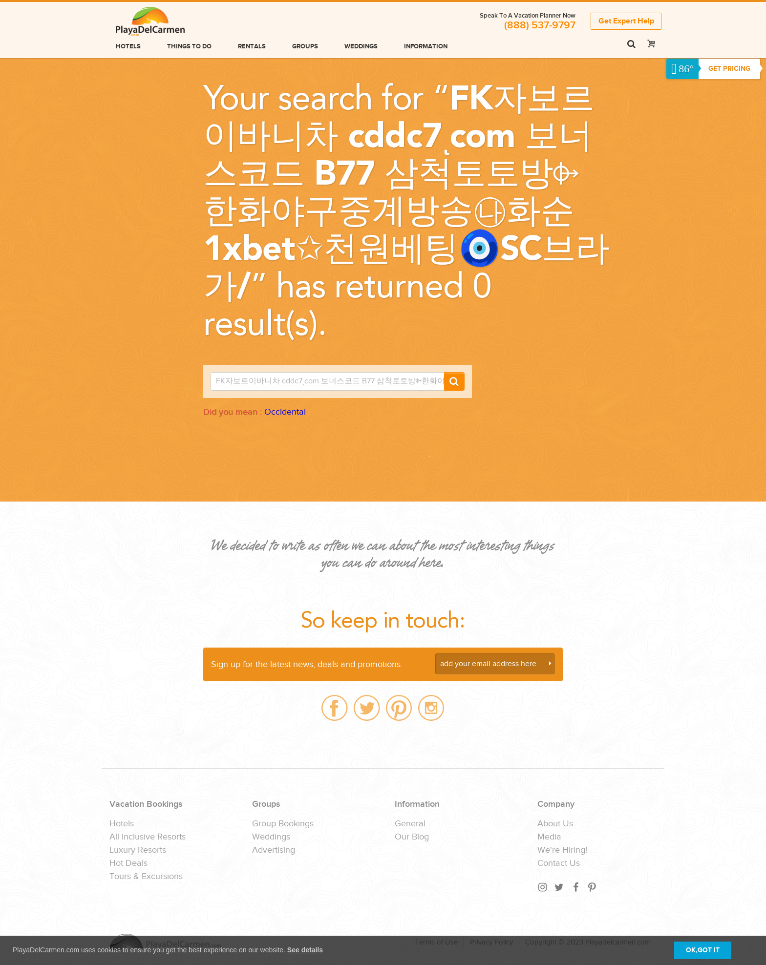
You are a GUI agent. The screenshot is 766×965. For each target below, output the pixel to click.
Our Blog (412, 837)
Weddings (361, 46)
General (410, 823)
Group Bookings (283, 823)
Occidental (285, 412)
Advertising (273, 850)
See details (305, 950)
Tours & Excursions (146, 876)
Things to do (189, 46)
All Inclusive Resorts (147, 837)
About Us (555, 823)
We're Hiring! (562, 850)
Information (425, 46)
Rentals (252, 46)
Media (549, 837)
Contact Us (558, 863)
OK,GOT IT (703, 950)
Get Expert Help (626, 21)
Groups (305, 46)
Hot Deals (128, 863)
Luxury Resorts (137, 850)
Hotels (128, 46)
